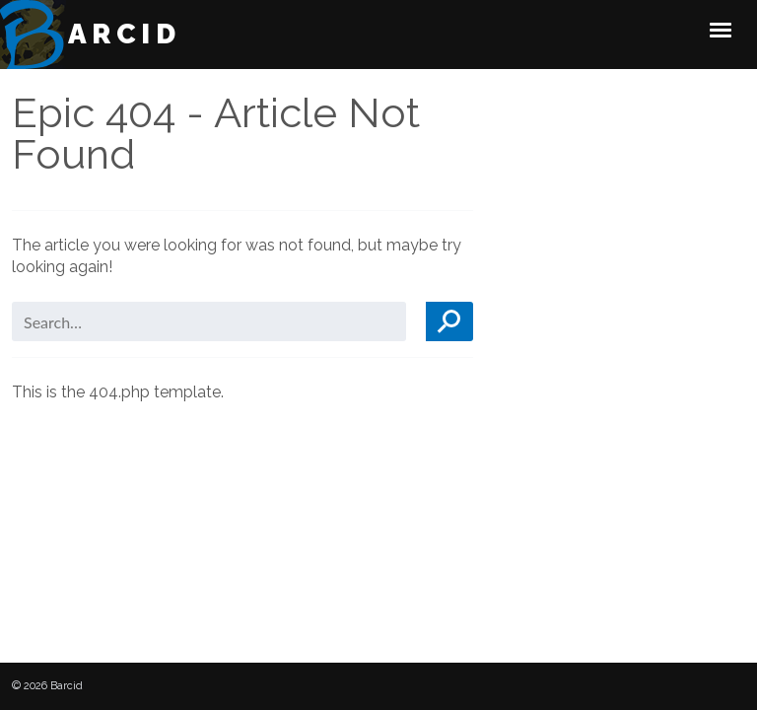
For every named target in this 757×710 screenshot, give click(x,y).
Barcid (111, 34)
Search (449, 321)
